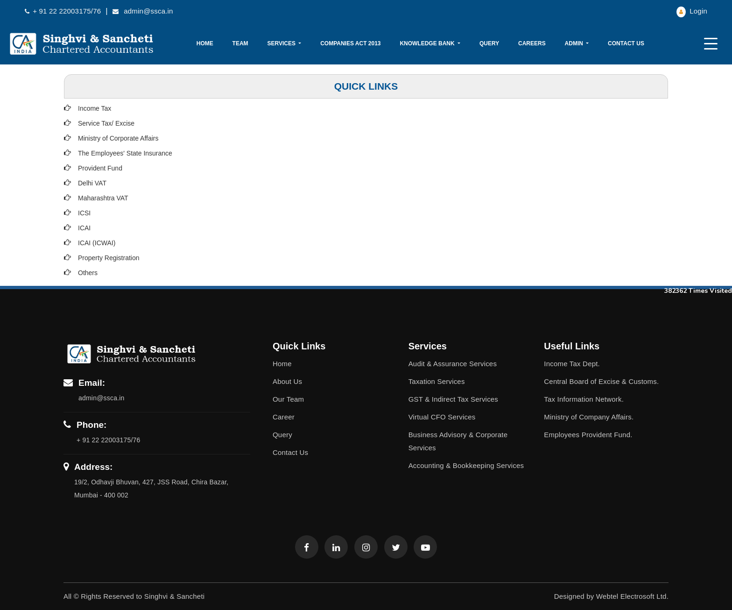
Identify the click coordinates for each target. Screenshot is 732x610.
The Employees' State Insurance (125, 153)
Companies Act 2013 (350, 43)
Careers (532, 43)
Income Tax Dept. (572, 364)
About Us (287, 381)
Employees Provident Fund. (588, 435)
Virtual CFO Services (442, 417)
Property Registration (109, 258)
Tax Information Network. (584, 399)
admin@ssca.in (143, 11)
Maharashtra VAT (103, 198)
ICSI (84, 213)
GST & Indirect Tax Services (453, 399)
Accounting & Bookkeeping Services (466, 465)
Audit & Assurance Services (452, 364)
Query (489, 43)
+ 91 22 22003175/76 (63, 11)
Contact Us (626, 43)
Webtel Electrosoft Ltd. (632, 596)
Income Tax (94, 108)
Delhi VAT (92, 183)
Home (205, 43)
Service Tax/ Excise (106, 123)
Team (240, 43)
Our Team (288, 399)
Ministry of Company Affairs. (588, 417)
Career (284, 417)
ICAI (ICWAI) (96, 243)
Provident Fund (100, 168)
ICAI (84, 228)
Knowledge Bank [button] (428, 43)
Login (691, 11)
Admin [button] (575, 43)
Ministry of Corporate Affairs (118, 138)
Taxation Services (436, 381)
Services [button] (282, 43)
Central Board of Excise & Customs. (601, 381)
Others (88, 273)
